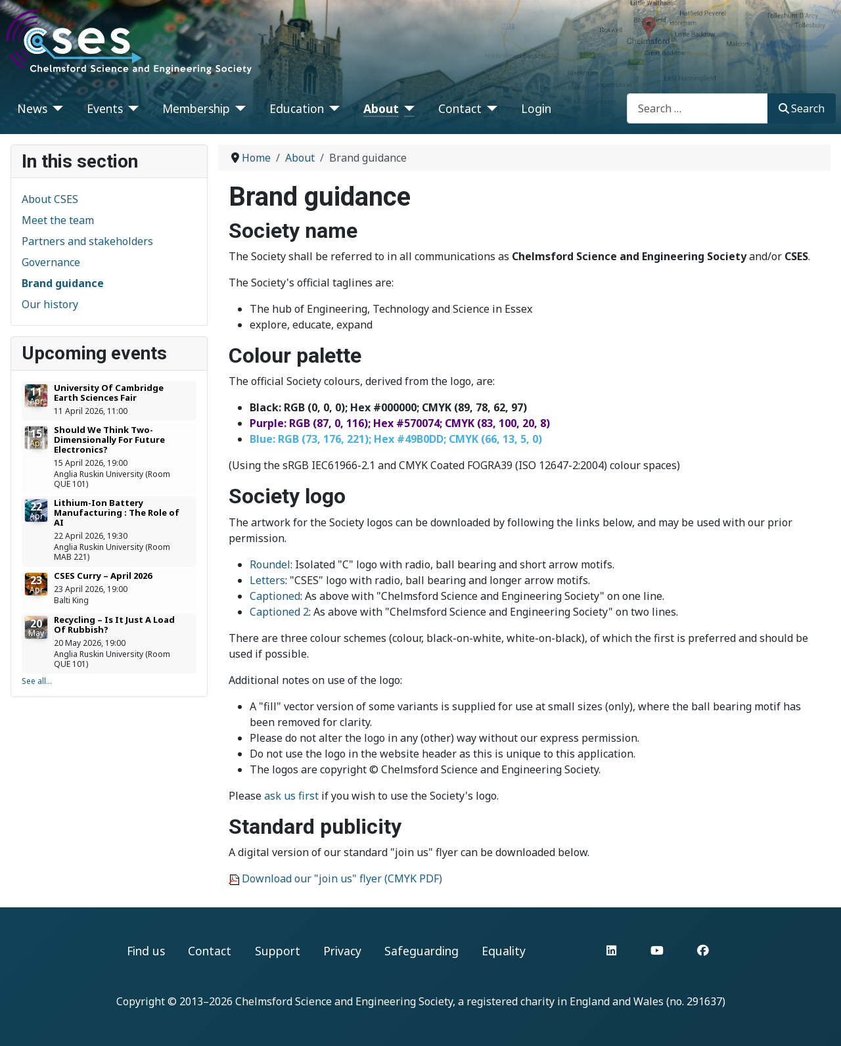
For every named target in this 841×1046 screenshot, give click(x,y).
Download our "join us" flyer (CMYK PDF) (342, 878)
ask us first (291, 795)
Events (105, 108)
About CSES (50, 199)
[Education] (332, 108)
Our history (50, 304)
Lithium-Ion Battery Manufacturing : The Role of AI (116, 512)
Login (536, 108)
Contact (460, 108)
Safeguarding (421, 951)
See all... (37, 681)
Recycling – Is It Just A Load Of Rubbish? (114, 624)
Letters (267, 580)
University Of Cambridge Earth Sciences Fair (109, 392)
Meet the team (58, 220)
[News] (55, 108)
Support (277, 951)
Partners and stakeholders (87, 241)
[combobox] (697, 108)
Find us (146, 951)
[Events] (131, 108)
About (381, 108)
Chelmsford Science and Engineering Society (344, 1001)
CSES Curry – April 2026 (103, 575)
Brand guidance (63, 283)
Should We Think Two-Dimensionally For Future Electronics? (109, 439)
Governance (51, 262)
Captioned (275, 596)
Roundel (270, 564)
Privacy (342, 951)
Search (802, 108)
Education (296, 108)
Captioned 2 (279, 611)
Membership (196, 108)
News (32, 108)
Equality (504, 951)
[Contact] (490, 108)
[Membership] (238, 108)
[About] (407, 108)
